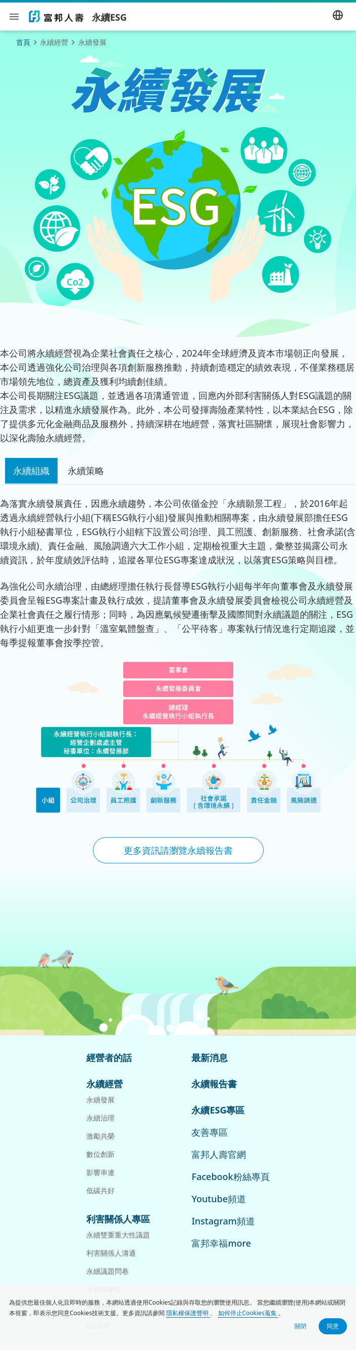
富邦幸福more (221, 1243)
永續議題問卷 (107, 1271)
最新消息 (209, 1057)
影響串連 (100, 1172)
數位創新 (100, 1154)
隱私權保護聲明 (188, 1313)
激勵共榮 (100, 1136)
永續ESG (109, 18)
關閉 (300, 1326)
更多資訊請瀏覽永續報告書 (178, 850)
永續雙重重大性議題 (118, 1235)
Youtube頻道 (218, 1199)
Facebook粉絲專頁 (230, 1176)
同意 (333, 1326)
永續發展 (100, 1099)
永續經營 (104, 1084)
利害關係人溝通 (111, 1253)
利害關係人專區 (118, 1219)
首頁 (23, 42)
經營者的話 (109, 1057)
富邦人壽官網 (218, 1154)
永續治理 (100, 1118)
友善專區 (209, 1132)
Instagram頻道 (223, 1221)
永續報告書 (214, 1084)
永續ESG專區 (217, 1110)
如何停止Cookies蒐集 (248, 1313)
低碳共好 (100, 1190)
